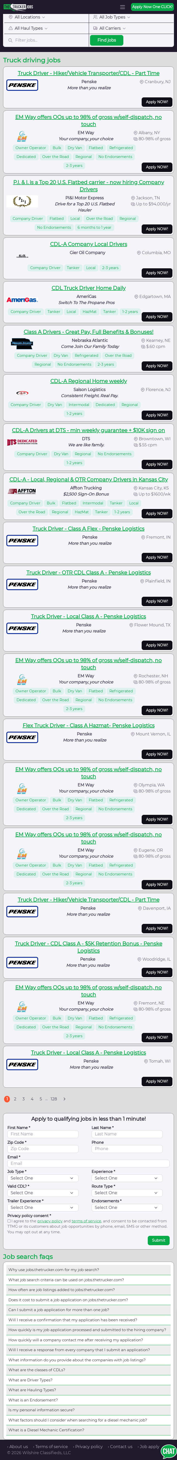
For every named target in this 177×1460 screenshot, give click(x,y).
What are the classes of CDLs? (36, 1369)
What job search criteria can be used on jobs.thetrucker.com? (66, 1279)
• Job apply (148, 1446)
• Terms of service (50, 1446)
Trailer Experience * (25, 1201)
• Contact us (120, 1446)
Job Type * (16, 1171)
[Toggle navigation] (122, 7)
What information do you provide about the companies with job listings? (77, 1360)
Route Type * (103, 1186)
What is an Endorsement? (33, 1400)
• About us (17, 1446)
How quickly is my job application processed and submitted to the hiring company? (87, 1329)
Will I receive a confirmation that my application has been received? (72, 1319)
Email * (13, 1157)
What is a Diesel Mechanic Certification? (46, 1430)
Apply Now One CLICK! (152, 7)
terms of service (86, 1221)
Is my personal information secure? (41, 1410)
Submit (158, 1240)
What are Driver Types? (30, 1380)
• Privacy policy (88, 1446)
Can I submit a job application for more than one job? (58, 1309)
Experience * (103, 1171)
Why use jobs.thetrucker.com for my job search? (53, 1269)
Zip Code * (16, 1142)
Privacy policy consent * (29, 1215)
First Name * (18, 1127)
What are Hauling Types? (32, 1389)
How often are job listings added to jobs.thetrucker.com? (61, 1289)
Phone (98, 1142)
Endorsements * (107, 1201)
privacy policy (50, 1221)
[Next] (64, 1099)
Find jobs (106, 40)
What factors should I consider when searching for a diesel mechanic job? (77, 1420)
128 (54, 1099)
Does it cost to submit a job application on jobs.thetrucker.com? (68, 1299)
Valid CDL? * (18, 1186)
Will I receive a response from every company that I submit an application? (79, 1349)
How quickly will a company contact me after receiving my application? (75, 1340)
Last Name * (103, 1127)
